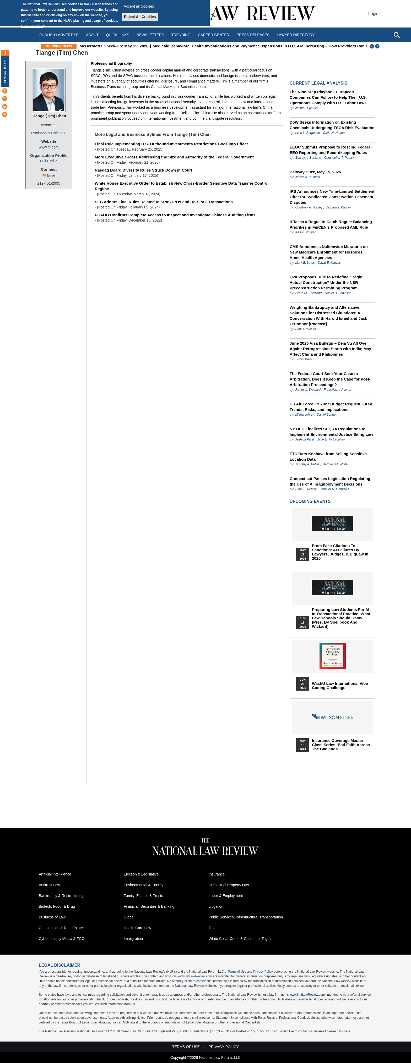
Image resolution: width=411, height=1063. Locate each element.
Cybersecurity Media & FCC (61, 939)
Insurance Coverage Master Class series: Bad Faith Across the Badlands (341, 745)
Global (129, 917)
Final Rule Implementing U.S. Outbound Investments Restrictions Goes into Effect (171, 144)
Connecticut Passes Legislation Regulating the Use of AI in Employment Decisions (330, 481)
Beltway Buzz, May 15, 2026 (315, 172)
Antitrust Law (49, 885)
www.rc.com (48, 147)
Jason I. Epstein (306, 108)
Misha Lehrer (304, 414)
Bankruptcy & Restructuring (61, 896)
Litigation (216, 906)
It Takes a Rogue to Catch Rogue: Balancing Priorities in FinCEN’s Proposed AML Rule (331, 224)
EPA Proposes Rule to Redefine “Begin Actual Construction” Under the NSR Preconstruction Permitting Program (326, 282)
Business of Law (52, 917)
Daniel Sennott (327, 414)
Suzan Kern (303, 359)
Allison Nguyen (305, 232)
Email (51, 175)
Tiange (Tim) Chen (49, 116)
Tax (211, 928)
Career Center (213, 35)
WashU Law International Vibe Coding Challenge (340, 685)
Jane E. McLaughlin (331, 439)
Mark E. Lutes (305, 263)
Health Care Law (137, 928)
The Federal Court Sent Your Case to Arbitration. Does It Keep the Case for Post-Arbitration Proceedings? (330, 379)
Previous (372, 46)
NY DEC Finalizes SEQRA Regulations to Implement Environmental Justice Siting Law (331, 432)
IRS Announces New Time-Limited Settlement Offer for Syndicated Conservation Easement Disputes (332, 197)
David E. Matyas (329, 263)
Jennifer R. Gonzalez (334, 489)
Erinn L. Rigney (306, 489)
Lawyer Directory (296, 35)
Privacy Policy (263, 971)
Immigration (133, 939)
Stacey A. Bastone (308, 157)
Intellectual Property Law (229, 885)
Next (378, 46)
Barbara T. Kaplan (338, 207)
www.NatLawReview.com (194, 976)
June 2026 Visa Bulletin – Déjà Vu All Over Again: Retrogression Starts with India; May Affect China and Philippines (330, 348)
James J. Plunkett (307, 177)
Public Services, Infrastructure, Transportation (246, 917)
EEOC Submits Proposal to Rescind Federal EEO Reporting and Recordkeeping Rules (331, 150)
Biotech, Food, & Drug (57, 906)
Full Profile (48, 161)
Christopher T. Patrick (339, 157)
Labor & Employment (226, 896)
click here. (344, 1031)
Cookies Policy (33, 26)
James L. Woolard (308, 390)
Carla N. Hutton (334, 133)
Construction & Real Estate (61, 928)
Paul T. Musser (305, 329)
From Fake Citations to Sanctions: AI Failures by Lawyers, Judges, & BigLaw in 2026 (340, 552)
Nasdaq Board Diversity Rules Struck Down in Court (143, 170)
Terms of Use (237, 971)
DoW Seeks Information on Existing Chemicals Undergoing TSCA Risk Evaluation (332, 125)
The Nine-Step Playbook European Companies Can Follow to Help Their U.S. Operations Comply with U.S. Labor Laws (328, 97)
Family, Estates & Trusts (143, 896)
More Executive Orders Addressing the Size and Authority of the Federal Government (174, 157)
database (92, 976)
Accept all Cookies (139, 6)
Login (373, 14)
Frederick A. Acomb (337, 390)
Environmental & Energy (143, 885)
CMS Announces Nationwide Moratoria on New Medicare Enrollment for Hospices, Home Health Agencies (329, 252)
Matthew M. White (335, 464)
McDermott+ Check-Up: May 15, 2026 (139, 46)
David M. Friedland (308, 293)
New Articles (5, 71)
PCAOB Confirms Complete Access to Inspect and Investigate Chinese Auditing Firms (175, 215)
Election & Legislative (141, 874)
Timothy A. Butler (307, 464)
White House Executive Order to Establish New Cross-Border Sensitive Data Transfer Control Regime (181, 186)
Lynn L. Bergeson (307, 133)
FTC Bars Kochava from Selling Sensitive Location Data (328, 456)
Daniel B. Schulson (338, 293)
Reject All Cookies (140, 17)
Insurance (217, 874)
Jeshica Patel (304, 439)
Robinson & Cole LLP (48, 133)
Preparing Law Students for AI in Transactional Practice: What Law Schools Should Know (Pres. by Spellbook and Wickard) (341, 618)
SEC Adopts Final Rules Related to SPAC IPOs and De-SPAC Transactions (164, 202)
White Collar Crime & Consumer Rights (240, 939)
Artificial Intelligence (55, 874)
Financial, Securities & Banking (149, 906)
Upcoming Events (310, 501)
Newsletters (150, 35)
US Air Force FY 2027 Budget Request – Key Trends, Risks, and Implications (331, 407)
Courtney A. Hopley (308, 207)
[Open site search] (396, 34)
